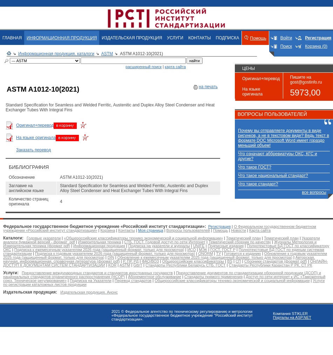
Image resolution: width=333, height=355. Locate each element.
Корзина (107, 230)
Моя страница (150, 230)
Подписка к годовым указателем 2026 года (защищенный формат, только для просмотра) (115, 253)
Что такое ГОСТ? (254, 167)
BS (229, 261)
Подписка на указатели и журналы (159, 246)
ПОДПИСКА (227, 37)
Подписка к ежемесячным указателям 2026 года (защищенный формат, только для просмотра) (99, 250)
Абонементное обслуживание (154, 277)
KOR (112, 265)
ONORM (205, 253)
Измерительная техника (99, 242)
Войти (286, 37)
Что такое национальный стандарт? (273, 175)
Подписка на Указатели (90, 280)
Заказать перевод (33, 149)
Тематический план (243, 238)
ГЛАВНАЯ (12, 37)
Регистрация (219, 226)
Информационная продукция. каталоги (56, 53)
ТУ (218, 253)
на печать (208, 86)
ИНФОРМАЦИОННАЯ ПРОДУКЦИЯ (62, 37)
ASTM (107, 53)
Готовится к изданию (242, 253)
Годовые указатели (44, 238)
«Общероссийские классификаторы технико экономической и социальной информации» (143, 238)
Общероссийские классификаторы (193, 261)
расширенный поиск (143, 67)
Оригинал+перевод (35, 125)
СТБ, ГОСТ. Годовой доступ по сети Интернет (164, 242)
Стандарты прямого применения (213, 277)
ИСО (191, 250)
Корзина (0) (316, 46)
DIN (111, 257)
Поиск (286, 46)
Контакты (126, 230)
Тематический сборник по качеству (240, 242)
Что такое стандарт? (258, 184)
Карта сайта (260, 230)
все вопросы (314, 192)
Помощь (258, 38)
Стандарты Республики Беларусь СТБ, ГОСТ (185, 265)
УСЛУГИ (175, 37)
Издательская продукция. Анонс (89, 292)
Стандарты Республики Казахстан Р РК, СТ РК (270, 265)
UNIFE (199, 246)
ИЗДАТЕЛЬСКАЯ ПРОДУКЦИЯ (132, 37)
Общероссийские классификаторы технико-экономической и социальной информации (232, 280)
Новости (238, 230)
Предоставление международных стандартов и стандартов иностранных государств (97, 273)
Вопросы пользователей (188, 230)
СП (238, 261)
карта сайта (175, 67)
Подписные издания (226, 246)
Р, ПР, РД (131, 261)
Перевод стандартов (133, 280)
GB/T (137, 265)
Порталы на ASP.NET (292, 317)
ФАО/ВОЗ (150, 261)
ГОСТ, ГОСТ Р (223, 250)
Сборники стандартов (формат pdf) (275, 261)
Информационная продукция (99, 246)
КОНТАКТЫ (199, 37)
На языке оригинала (36, 137)
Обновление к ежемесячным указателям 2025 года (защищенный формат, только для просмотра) (204, 257)
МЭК (203, 250)
